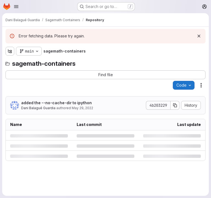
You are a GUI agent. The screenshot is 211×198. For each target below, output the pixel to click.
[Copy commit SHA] (175, 105)
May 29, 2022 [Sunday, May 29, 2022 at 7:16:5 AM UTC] (82, 108)
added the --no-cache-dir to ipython (56, 102)
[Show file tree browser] (9, 51)
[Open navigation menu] (16, 6)
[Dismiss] (199, 36)
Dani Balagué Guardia (38, 108)
